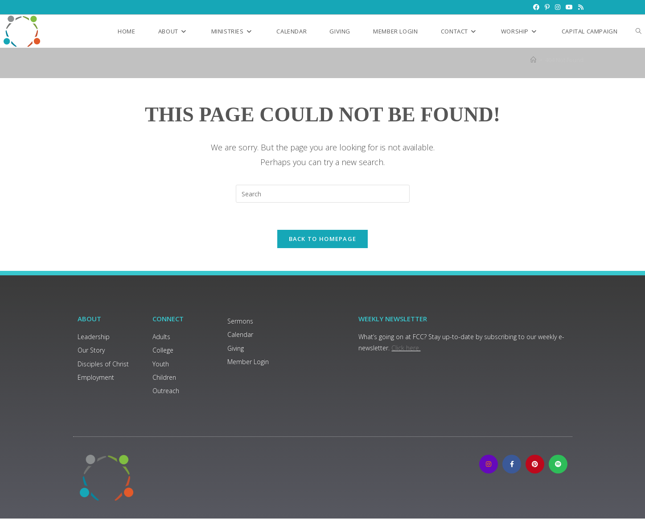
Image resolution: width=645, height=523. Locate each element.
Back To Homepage (323, 239)
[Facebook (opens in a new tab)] (536, 7)
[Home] (533, 60)
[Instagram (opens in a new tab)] (557, 7)
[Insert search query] (323, 194)
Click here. (405, 348)
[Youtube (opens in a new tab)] (569, 7)
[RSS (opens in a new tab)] (579, 7)
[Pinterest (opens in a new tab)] (547, 7)
